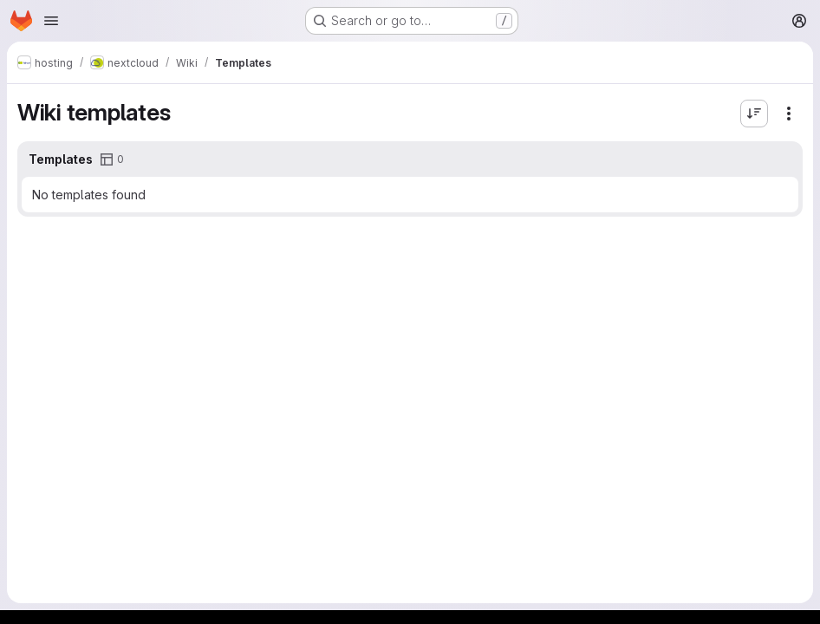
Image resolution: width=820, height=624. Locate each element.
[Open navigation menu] (51, 21)
